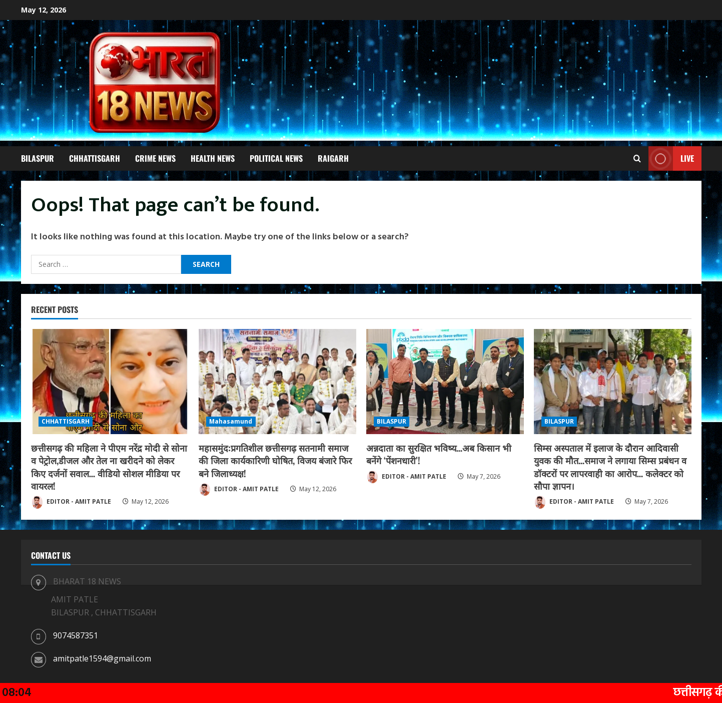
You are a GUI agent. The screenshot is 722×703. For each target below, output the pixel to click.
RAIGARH (333, 158)
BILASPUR (37, 158)
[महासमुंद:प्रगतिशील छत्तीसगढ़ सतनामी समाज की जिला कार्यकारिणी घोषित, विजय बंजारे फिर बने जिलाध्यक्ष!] (277, 381)
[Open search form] (637, 158)
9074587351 (75, 635)
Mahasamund (231, 421)
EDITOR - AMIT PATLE (71, 502)
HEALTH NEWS (213, 158)
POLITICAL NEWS (276, 158)
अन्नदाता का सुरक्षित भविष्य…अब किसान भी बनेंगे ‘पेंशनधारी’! (438, 454)
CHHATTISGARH (94, 158)
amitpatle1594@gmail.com (102, 658)
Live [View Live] (671, 158)
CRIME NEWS (155, 158)
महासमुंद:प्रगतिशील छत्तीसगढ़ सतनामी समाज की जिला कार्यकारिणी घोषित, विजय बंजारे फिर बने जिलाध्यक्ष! (275, 460)
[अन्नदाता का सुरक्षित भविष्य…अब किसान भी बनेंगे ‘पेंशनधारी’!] (445, 381)
